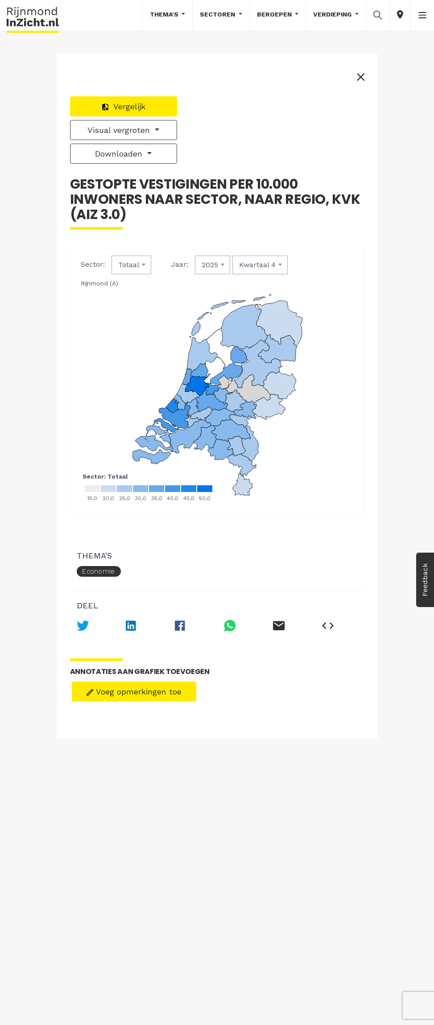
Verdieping (333, 14)
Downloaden (120, 153)
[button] (378, 15)
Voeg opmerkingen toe (134, 691)
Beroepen (275, 14)
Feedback (425, 579)
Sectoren (218, 14)
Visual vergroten (120, 130)
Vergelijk (123, 106)
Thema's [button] (165, 14)
